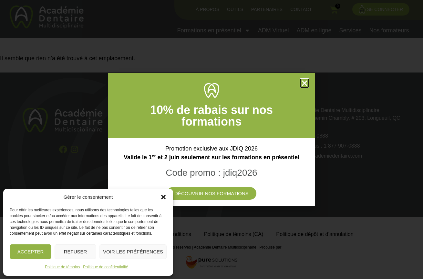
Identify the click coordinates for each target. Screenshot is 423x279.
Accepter (30, 251)
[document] (211, 139)
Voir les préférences (133, 251)
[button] (163, 197)
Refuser (75, 251)
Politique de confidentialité (105, 267)
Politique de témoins (62, 267)
